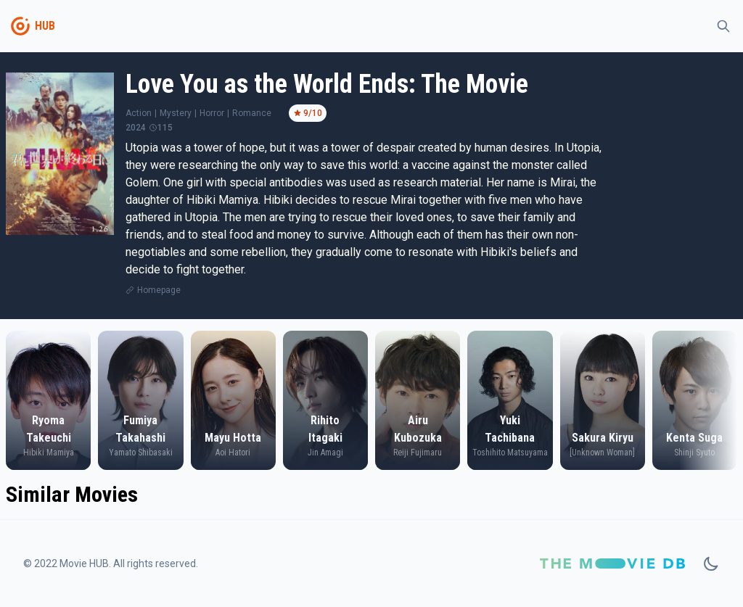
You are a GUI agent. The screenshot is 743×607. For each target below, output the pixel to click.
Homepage (159, 290)
